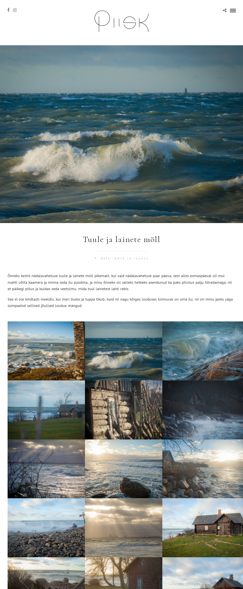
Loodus (141, 258)
